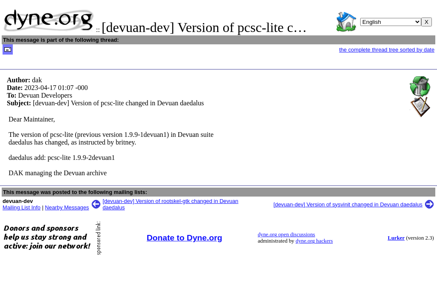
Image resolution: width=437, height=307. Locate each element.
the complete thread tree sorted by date (386, 49)
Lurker (396, 238)
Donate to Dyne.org (184, 237)
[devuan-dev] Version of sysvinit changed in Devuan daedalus (348, 204)
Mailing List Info (22, 207)
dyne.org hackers (314, 241)
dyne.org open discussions (286, 234)
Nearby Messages (67, 207)
